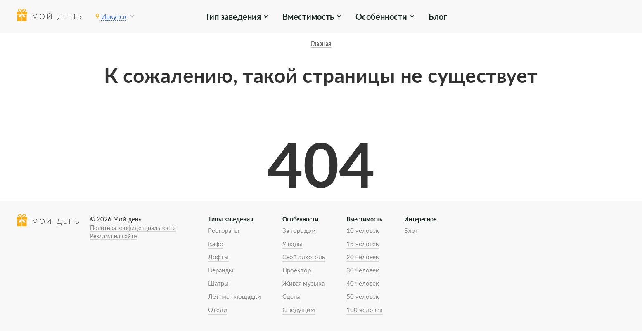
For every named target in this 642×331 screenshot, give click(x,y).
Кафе (215, 243)
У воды (292, 243)
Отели (217, 309)
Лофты (218, 257)
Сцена (291, 296)
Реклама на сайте (113, 235)
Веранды (220, 270)
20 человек (362, 257)
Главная (321, 43)
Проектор (296, 270)
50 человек (362, 296)
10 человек (362, 230)
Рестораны (223, 230)
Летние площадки (234, 296)
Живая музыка (303, 283)
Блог (438, 16)
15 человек (362, 243)
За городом (299, 230)
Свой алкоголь (303, 257)
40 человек (362, 283)
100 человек (364, 309)
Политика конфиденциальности (133, 227)
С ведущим (298, 309)
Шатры (218, 283)
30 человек (362, 270)
